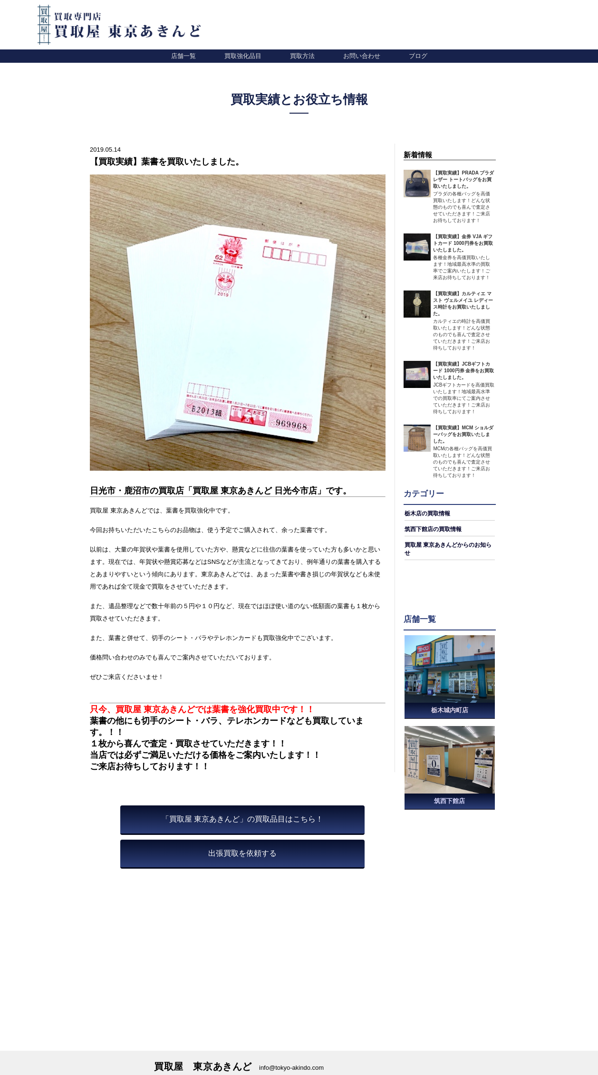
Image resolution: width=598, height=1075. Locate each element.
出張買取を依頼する (242, 853)
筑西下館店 (449, 801)
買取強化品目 (242, 55)
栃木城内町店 (449, 710)
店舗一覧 (183, 55)
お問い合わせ (361, 55)
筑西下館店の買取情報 (433, 529)
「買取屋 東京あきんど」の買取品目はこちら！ (242, 819)
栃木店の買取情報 (427, 513)
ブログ (418, 55)
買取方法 (302, 55)
